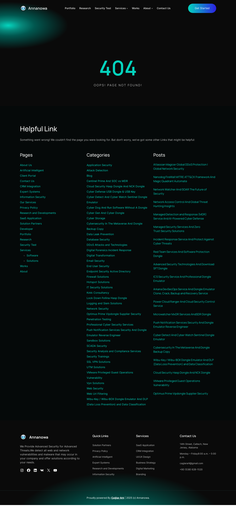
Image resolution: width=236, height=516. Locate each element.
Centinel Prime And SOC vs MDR (107, 181)
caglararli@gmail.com (196, 474)
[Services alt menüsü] (127, 8)
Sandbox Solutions (98, 340)
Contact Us (27, 181)
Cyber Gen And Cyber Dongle (105, 213)
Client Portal (28, 175)
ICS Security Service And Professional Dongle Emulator (179, 283)
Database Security (98, 239)
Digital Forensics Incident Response (109, 250)
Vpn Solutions (95, 383)
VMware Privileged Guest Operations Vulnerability (178, 405)
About (24, 271)
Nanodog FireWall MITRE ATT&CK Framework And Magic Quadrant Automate (184, 180)
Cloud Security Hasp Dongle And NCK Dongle (116, 186)
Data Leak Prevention (100, 234)
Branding (150, 485)
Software (32, 255)
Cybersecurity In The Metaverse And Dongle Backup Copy (184, 366)
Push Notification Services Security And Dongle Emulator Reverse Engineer (180, 340)
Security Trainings (98, 356)
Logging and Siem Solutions (104, 303)
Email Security (96, 261)
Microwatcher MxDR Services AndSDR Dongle (179, 327)
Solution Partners (31, 223)
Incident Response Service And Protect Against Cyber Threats (180, 244)
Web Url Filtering (97, 394)
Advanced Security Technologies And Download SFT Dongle (179, 270)
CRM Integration (30, 186)
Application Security (99, 165)
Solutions (32, 261)
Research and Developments (38, 213)
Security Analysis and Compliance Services (114, 351)
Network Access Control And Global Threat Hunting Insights (183, 206)
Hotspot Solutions (98, 282)
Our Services (28, 202)
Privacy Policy (29, 207)
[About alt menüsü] (152, 8)
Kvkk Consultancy (98, 292)
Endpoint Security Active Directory (109, 271)
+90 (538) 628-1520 (195, 480)
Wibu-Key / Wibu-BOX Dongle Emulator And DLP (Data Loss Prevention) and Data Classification (183, 381)
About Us (26, 165)
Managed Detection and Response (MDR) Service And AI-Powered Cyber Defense (182, 219)
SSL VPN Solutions (98, 362)
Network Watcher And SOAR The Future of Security (182, 193)
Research (25, 239)
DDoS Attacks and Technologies (107, 245)
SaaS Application (30, 218)
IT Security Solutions (100, 287)
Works (24, 266)
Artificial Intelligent (32, 170)
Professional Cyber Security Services (110, 324)
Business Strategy (155, 473)
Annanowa (38, 8)
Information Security (33, 197)
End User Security (98, 266)
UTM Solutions (96, 367)
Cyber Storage (96, 218)
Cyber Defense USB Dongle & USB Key (111, 191)
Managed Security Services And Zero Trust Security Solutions (179, 232)
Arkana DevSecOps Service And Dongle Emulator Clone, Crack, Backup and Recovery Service (180, 298)
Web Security (95, 388)
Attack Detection (97, 170)
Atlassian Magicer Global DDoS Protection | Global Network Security (183, 167)
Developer (26, 229)
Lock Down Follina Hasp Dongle (107, 298)
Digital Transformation (101, 255)
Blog (89, 175)
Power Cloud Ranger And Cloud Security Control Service (181, 314)
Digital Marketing (154, 479)
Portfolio (25, 234)
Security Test (28, 245)
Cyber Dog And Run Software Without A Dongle (117, 207)
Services (25, 250)
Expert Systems (30, 191)
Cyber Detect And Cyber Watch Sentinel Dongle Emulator (181, 353)
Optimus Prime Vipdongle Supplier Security (114, 314)
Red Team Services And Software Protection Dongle (184, 257)
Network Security (98, 308)
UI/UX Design (152, 467)
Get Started (202, 8)
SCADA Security (97, 346)
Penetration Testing (99, 319)
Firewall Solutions (98, 277)
